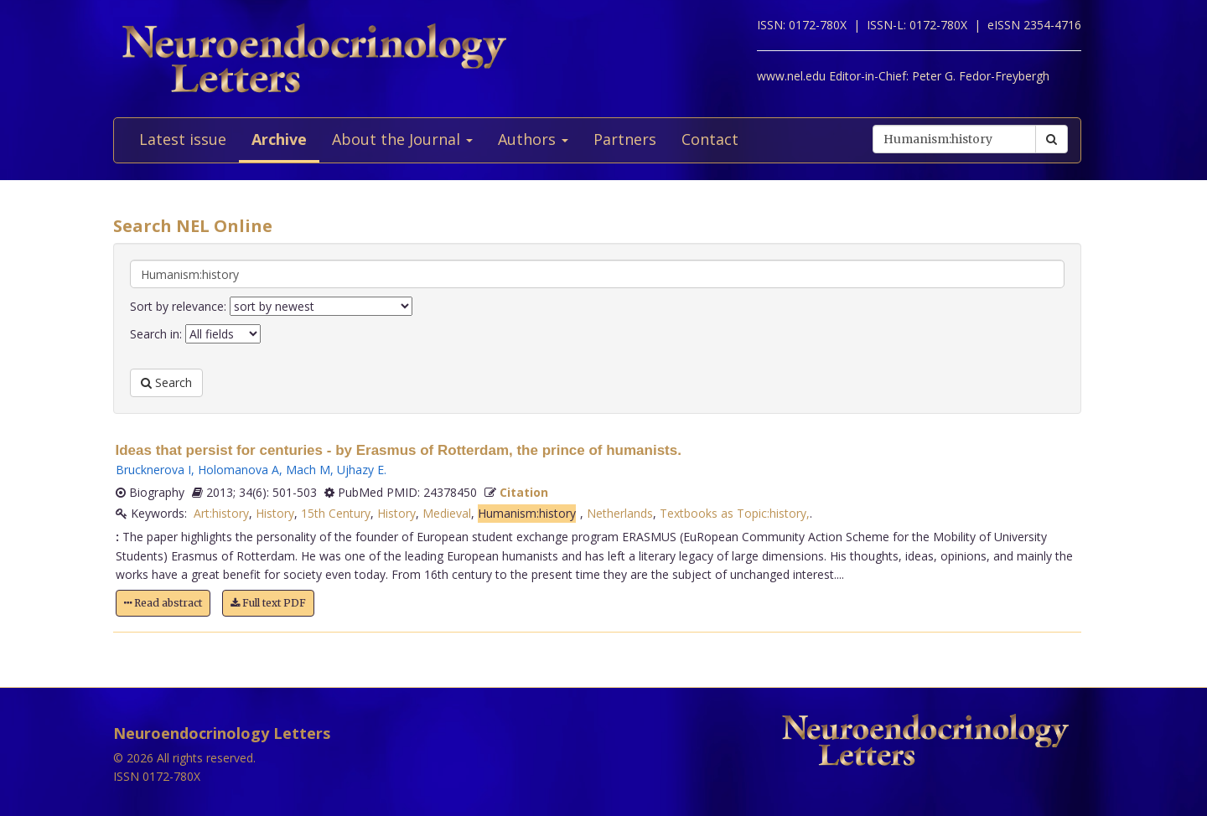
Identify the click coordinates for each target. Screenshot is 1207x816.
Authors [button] (533, 139)
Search (166, 382)
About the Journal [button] (402, 139)
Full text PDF (268, 603)
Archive (279, 139)
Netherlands (620, 513)
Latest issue (182, 139)
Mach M (308, 470)
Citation (524, 492)
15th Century (335, 513)
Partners (624, 139)
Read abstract (163, 603)
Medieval (446, 513)
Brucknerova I (153, 470)
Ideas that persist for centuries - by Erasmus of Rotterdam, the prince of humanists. (398, 450)
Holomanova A (238, 470)
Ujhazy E (360, 470)
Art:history (221, 513)
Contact (709, 139)
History (275, 513)
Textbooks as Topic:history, (735, 513)
